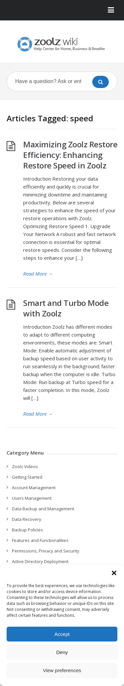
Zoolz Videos (25, 466)
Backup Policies (27, 530)
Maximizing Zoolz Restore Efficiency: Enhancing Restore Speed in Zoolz (70, 155)
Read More (38, 273)
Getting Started (27, 477)
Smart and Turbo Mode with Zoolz (65, 308)
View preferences (62, 670)
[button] (114, 573)
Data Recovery (26, 519)
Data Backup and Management (43, 509)
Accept (62, 634)
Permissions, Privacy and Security (45, 551)
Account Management (34, 488)
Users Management (32, 498)
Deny (62, 652)
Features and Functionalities (40, 540)
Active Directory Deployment (40, 561)
